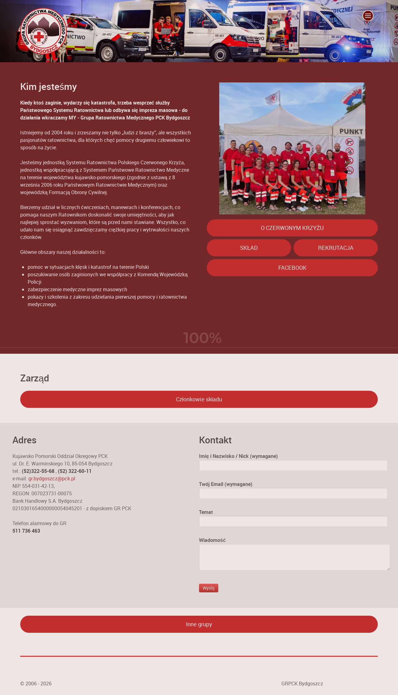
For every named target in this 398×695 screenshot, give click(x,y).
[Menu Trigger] (368, 15)
